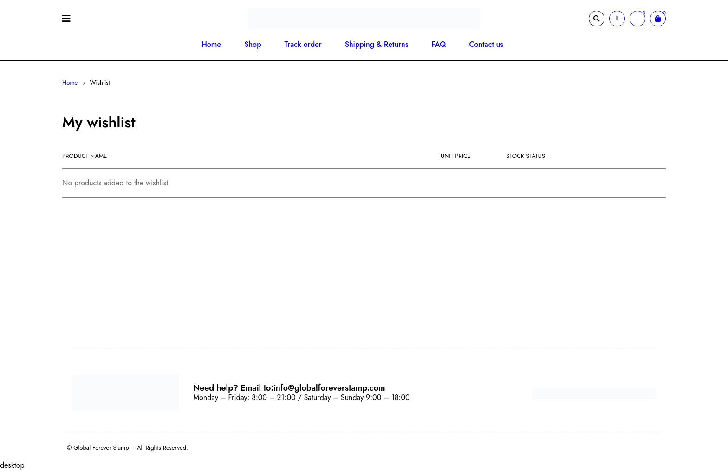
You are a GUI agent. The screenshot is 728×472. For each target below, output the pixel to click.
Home (70, 82)
